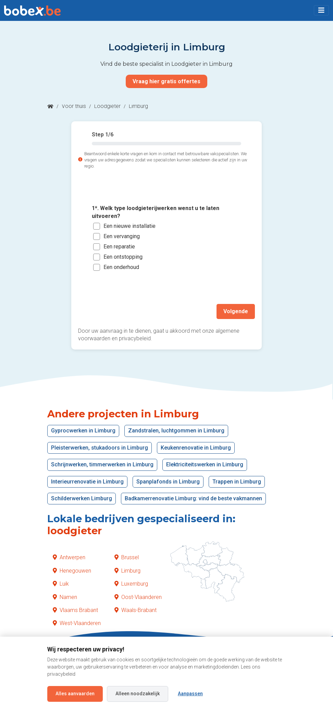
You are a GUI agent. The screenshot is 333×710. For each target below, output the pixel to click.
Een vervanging (121, 236)
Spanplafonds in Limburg (168, 481)
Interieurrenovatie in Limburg (87, 481)
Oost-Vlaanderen (138, 596)
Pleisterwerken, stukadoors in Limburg (99, 447)
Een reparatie (119, 246)
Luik (61, 583)
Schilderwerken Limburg (81, 498)
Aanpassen (190, 693)
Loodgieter (107, 106)
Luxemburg (131, 583)
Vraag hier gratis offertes (166, 81)
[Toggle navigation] (321, 10)
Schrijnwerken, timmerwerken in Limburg (102, 464)
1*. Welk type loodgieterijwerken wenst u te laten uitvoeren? (155, 212)
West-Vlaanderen (77, 623)
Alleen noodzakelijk (137, 693)
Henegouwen (72, 570)
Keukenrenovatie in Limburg (196, 447)
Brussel (126, 557)
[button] (321, 10)
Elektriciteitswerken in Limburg (204, 464)
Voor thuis (74, 106)
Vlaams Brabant (75, 610)
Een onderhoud (121, 267)
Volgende (235, 311)
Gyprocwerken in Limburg (83, 430)
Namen (65, 596)
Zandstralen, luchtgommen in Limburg (176, 430)
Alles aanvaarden (75, 693)
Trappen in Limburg (236, 481)
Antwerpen (69, 557)
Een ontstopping (123, 257)
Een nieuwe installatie (129, 226)
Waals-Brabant (135, 610)
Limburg (127, 570)
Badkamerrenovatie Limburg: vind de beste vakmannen (193, 498)
